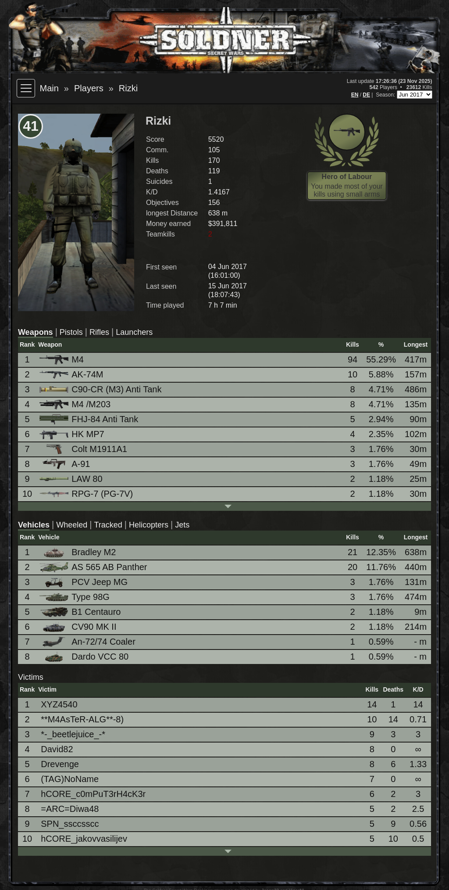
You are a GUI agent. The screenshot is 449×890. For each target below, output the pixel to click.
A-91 (65, 464)
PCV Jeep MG (84, 582)
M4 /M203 (75, 404)
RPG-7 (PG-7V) (87, 494)
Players (88, 88)
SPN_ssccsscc (70, 824)
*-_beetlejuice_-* (73, 734)
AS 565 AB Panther (94, 567)
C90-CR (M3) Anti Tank (101, 389)
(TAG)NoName (70, 779)
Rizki (128, 88)
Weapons (35, 332)
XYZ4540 (59, 704)
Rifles (99, 332)
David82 (57, 749)
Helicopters (148, 524)
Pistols (71, 332)
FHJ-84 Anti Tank (89, 419)
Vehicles (34, 524)
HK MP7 (72, 434)
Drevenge (60, 764)
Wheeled (71, 524)
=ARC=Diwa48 (70, 809)
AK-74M (72, 374)
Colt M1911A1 (84, 449)
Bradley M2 (78, 552)
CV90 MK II (78, 627)
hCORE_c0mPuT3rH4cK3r (93, 794)
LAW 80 (71, 479)
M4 (62, 360)
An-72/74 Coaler (88, 642)
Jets (182, 524)
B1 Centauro (81, 612)
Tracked (108, 524)
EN (355, 95)
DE (366, 95)
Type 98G (75, 597)
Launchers (134, 332)
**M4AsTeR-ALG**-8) (82, 719)
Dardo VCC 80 (84, 657)
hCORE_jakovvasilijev (84, 838)
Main (48, 88)
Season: (386, 95)
